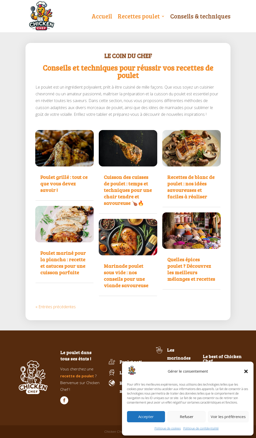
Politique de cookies (167, 428)
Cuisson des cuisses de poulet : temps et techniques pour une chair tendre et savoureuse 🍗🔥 (128, 189)
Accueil (102, 16)
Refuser (187, 416)
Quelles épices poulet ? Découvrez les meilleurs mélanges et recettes (191, 269)
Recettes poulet (139, 16)
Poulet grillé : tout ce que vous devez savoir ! (64, 183)
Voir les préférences (228, 416)
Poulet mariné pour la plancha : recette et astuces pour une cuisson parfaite (63, 262)
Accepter (146, 416)
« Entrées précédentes (56, 306)
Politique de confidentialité (201, 428)
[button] (246, 371)
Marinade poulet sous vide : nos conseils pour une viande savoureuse (126, 275)
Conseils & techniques (200, 16)
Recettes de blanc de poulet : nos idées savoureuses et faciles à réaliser (190, 186)
